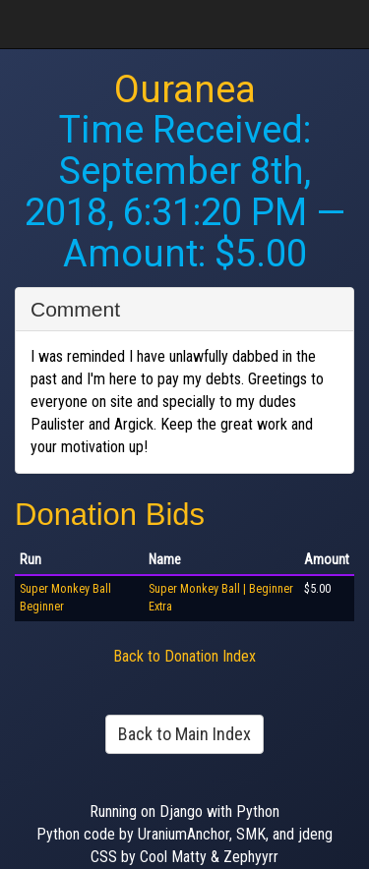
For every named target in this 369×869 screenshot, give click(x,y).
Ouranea (185, 89)
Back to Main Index (184, 734)
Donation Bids (110, 514)
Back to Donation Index (184, 656)
